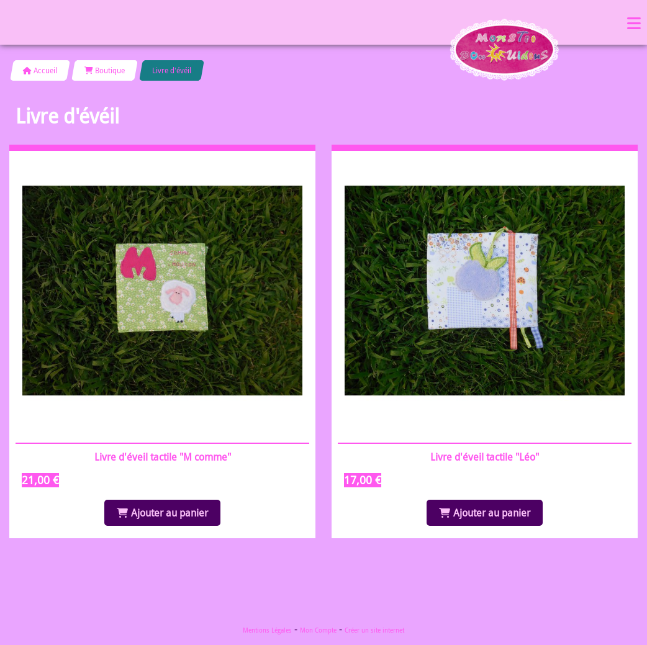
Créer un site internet (374, 630)
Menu (634, 22)
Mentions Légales (267, 630)
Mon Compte (318, 630)
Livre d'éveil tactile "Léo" (484, 457)
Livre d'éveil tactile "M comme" (162, 457)
